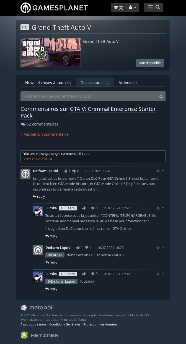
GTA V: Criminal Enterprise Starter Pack (88, 112)
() (118, 7)
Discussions (95, 82)
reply (39, 196)
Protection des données (100, 324)
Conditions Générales (64, 324)
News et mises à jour (48, 82)
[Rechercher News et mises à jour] (88, 96)
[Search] (161, 96)
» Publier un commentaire (44, 134)
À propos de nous (33, 324)
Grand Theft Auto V (100, 41)
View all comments (38, 158)
